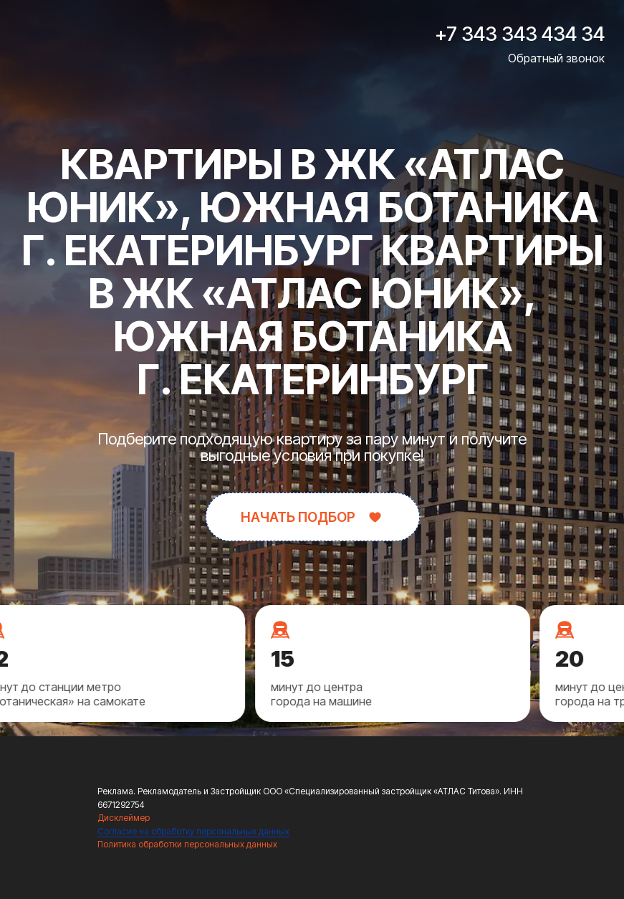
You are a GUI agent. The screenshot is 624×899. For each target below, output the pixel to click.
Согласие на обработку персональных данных (193, 831)
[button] (313, 517)
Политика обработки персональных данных (187, 844)
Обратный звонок (556, 58)
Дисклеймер (123, 817)
